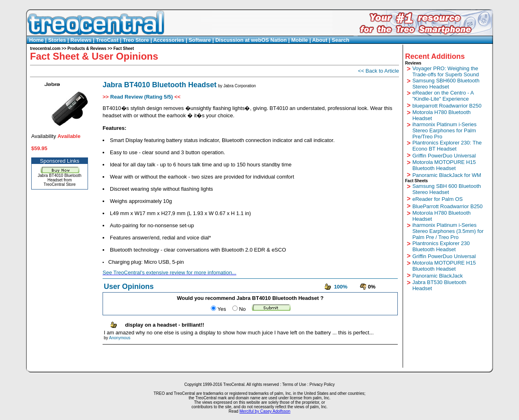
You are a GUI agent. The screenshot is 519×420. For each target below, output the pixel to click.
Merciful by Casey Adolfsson (265, 411)
